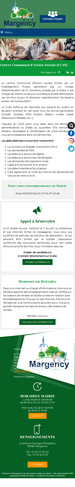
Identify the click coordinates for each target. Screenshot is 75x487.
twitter (63, 72)
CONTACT (37, 415)
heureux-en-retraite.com (37, 322)
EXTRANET (37, 464)
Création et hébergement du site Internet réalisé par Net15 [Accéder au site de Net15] (27, 473)
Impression (72, 72)
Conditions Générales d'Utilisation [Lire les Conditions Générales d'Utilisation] (50, 476)
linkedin (68, 72)
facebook (59, 72)
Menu (8, 32)
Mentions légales (24, 376)
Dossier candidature (37, 262)
